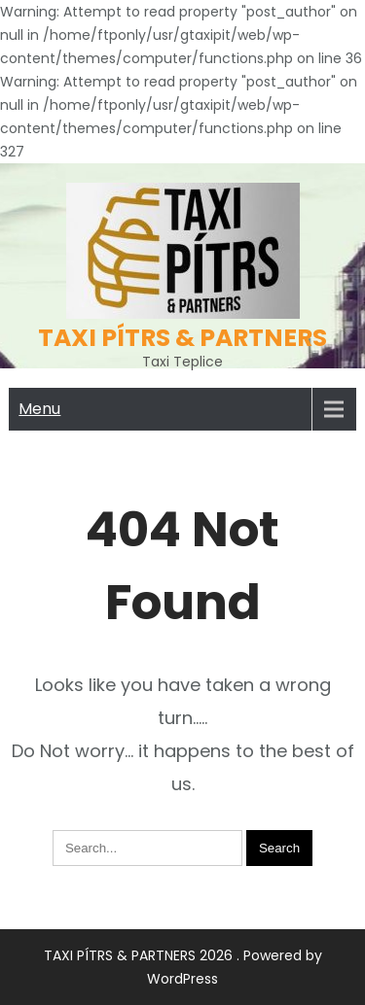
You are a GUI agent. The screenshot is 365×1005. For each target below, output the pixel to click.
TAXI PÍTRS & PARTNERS (182, 338)
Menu (39, 409)
